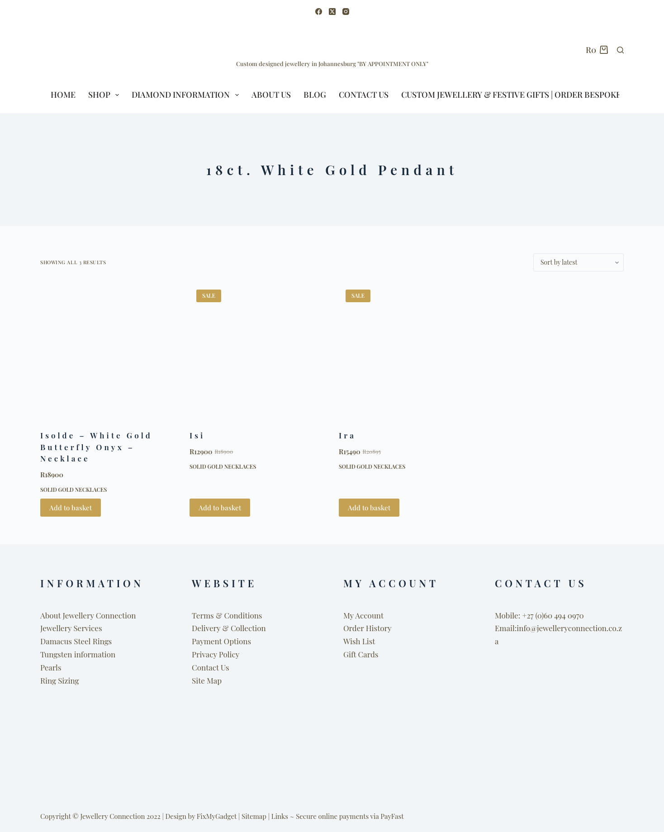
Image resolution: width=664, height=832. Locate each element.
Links (279, 816)
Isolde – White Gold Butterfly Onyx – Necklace (96, 446)
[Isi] (257, 350)
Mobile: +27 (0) (519, 615)
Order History (367, 628)
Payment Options (221, 641)
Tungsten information (77, 654)
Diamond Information (187, 94)
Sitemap (254, 816)
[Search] (620, 50)
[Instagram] (345, 11)
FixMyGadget (217, 816)
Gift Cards (360, 654)
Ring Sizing (59, 680)
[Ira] (406, 350)
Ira (347, 435)
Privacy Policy (215, 654)
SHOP (105, 94)
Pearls (51, 667)
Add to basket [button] (70, 507)
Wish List (359, 641)
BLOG (315, 94)
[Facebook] (318, 11)
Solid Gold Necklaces (73, 489)
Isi (197, 435)
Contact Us (364, 94)
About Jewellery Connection (88, 615)
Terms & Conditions (227, 615)
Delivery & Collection (229, 628)
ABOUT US (271, 94)
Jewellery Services (71, 628)
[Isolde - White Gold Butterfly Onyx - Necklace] (108, 350)
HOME (63, 94)
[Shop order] (578, 262)
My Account (363, 615)
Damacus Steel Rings (76, 641)
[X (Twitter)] (332, 11)
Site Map (207, 680)
